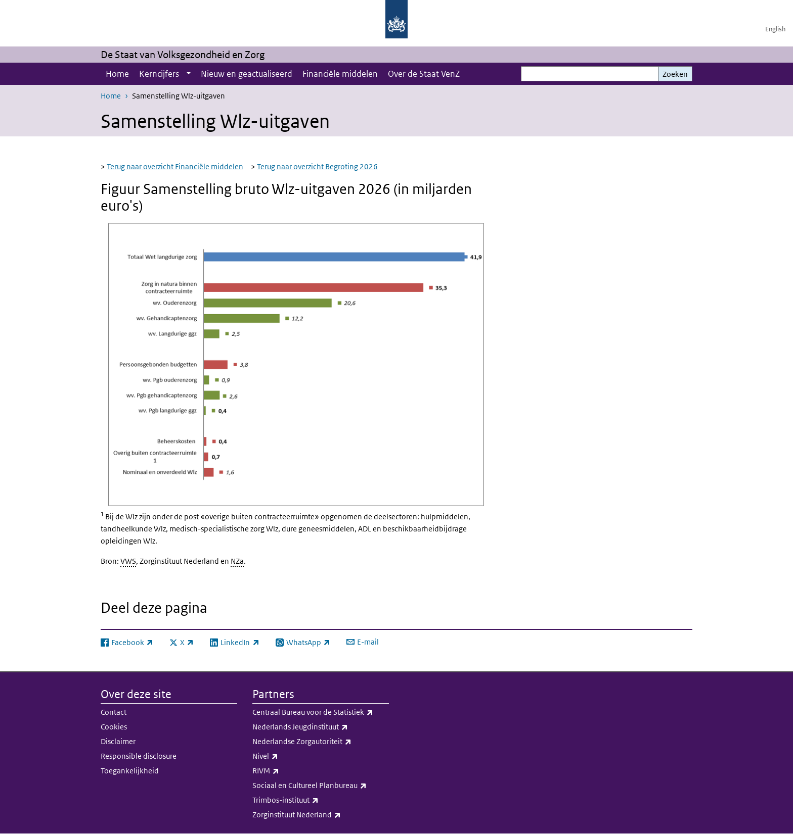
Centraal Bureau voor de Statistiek (320, 712)
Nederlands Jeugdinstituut (320, 727)
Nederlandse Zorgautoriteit (320, 741)
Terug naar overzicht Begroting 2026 (317, 166)
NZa (237, 561)
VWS (128, 561)
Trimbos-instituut (320, 800)
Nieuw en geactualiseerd (246, 73)
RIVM (320, 771)
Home (117, 73)
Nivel (320, 756)
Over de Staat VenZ (424, 73)
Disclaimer (118, 741)
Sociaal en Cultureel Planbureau (320, 785)
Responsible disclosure (139, 756)
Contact (113, 712)
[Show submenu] (189, 74)
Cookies (114, 726)
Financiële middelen (340, 73)
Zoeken (675, 74)
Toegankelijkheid (130, 770)
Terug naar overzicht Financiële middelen (175, 166)
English (775, 29)
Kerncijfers (159, 73)
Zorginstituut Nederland (320, 815)
